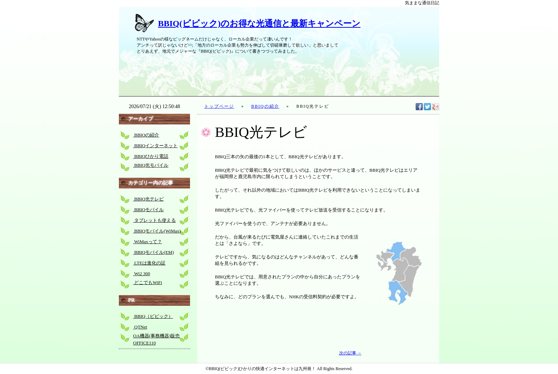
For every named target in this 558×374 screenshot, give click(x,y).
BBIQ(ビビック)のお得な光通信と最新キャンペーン (259, 23)
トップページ (219, 106)
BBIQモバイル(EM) (153, 252)
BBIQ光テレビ (148, 199)
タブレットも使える (154, 220)
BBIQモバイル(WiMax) (157, 231)
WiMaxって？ (147, 241)
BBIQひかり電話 (150, 156)
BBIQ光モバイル (150, 165)
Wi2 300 (141, 273)
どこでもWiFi (147, 282)
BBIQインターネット (155, 145)
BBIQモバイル (148, 209)
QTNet (140, 327)
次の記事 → (350, 353)
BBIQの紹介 (265, 106)
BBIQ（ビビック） (153, 316)
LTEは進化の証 (149, 263)
